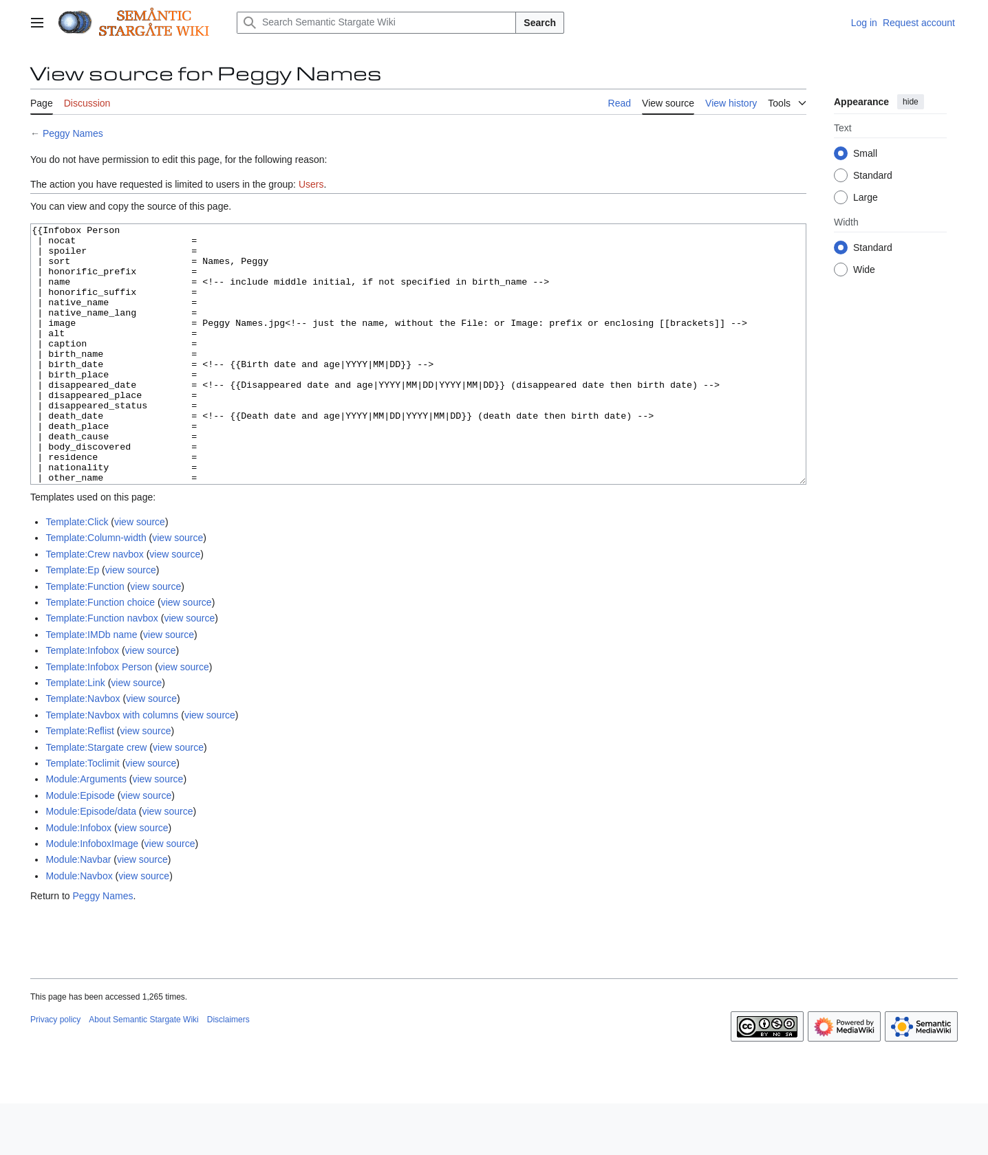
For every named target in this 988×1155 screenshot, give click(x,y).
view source (139, 573)
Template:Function (84, 638)
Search (540, 22)
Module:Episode (79, 847)
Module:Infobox (78, 879)
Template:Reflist (79, 782)
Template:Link (75, 734)
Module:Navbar (78, 910)
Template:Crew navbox (94, 605)
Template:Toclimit (82, 814)
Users (311, 184)
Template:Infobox (82, 701)
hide (911, 102)
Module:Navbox (78, 927)
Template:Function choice (100, 653)
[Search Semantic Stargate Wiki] (376, 23)
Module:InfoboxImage (91, 895)
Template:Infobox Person (98, 718)
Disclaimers (228, 1071)
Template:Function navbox (101, 669)
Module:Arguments (86, 830)
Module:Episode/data (90, 862)
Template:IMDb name (91, 686)
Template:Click (76, 573)
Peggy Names (73, 133)
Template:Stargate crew (96, 798)
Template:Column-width (95, 589)
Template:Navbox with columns (111, 766)
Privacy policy (55, 1071)
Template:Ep (72, 621)
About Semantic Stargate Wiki (143, 1071)
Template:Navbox (82, 750)
